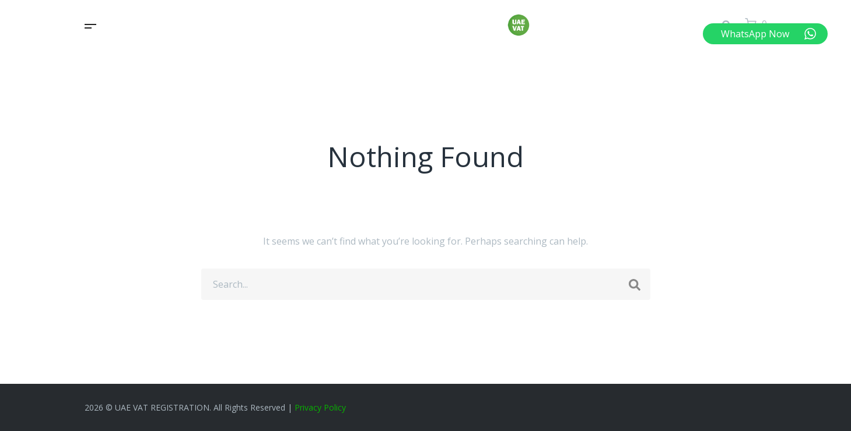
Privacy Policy (320, 407)
